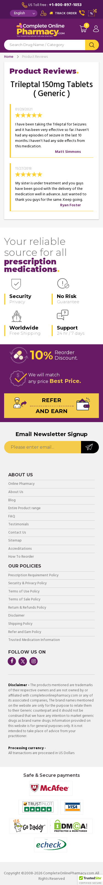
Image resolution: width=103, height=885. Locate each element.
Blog (12, 500)
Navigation (8, 31)
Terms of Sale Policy (24, 599)
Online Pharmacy (21, 484)
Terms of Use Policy (24, 591)
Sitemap (15, 540)
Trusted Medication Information (34, 640)
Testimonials (18, 524)
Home (8, 57)
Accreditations (20, 549)
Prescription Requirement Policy (33, 575)
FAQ (11, 516)
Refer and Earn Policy (24, 632)
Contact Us (17, 532)
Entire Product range (24, 508)
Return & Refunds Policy (27, 608)
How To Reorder (21, 557)
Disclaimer (16, 615)
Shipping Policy (20, 624)
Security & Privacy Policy (27, 583)
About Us (15, 492)
